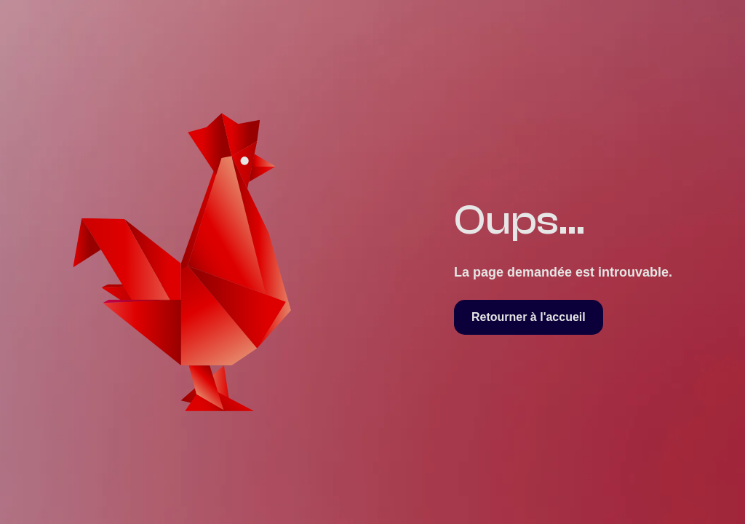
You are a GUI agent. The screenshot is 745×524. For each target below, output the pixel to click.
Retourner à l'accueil (528, 317)
